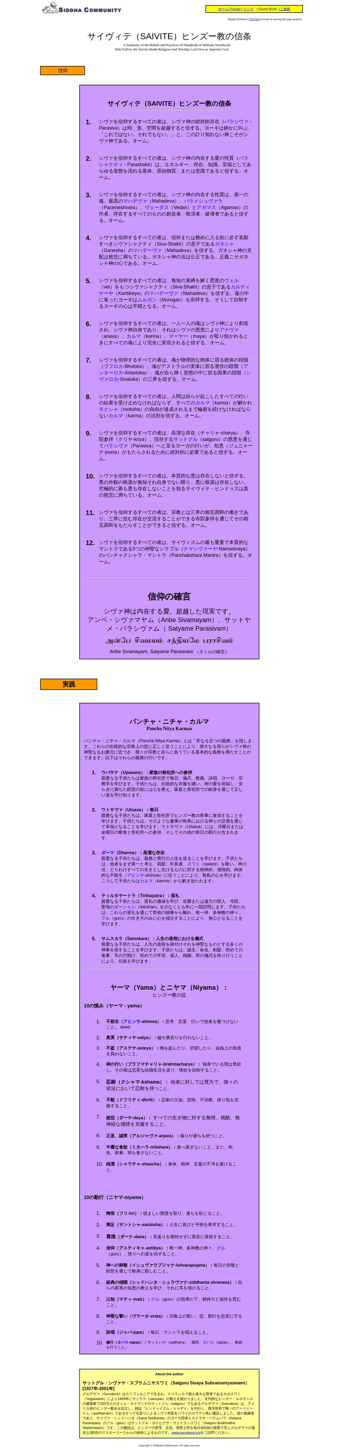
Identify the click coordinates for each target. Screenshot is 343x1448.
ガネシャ (224, 244)
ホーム (223, 9)
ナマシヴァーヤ (200, 548)
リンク (248, 9)
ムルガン (147, 299)
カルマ (133, 336)
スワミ (193, 864)
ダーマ (107, 852)
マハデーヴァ (147, 250)
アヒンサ (135, 875)
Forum (235, 9)
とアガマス (204, 207)
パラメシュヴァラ (203, 201)
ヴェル (231, 280)
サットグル (185, 439)
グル (105, 918)
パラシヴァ (236, 121)
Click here (254, 19)
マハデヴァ (135, 201)
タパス (123, 1342)
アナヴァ (229, 329)
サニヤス (139, 1399)
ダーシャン (125, 907)
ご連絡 (285, 9)
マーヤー (178, 336)
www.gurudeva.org (186, 1433)
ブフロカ (113, 366)
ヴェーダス (157, 207)
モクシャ (108, 409)
